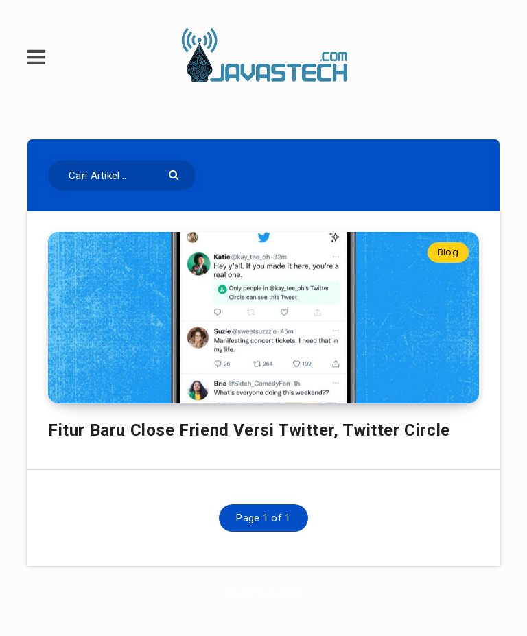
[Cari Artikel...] (122, 175)
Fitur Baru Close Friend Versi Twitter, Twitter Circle (249, 430)
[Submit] (175, 174)
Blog (448, 252)
